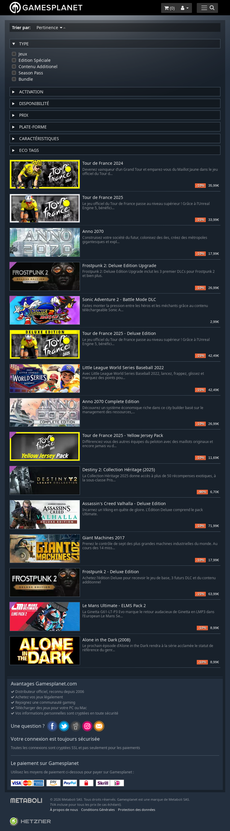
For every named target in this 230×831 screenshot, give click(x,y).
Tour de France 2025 (102, 197)
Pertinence (51, 27)
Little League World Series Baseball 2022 (123, 367)
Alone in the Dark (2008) (106, 640)
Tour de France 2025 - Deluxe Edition (119, 333)
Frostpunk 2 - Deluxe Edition (110, 571)
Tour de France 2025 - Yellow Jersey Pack (122, 435)
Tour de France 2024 (102, 163)
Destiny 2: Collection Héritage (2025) (118, 469)
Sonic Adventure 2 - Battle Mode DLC (119, 299)
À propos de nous (64, 809)
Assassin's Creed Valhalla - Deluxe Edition (124, 503)
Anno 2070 (93, 231)
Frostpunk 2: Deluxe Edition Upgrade (119, 265)
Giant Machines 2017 (103, 537)
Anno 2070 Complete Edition (110, 401)
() (169, 8)
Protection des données (136, 809)
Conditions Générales (98, 809)
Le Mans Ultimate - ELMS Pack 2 (114, 605)
